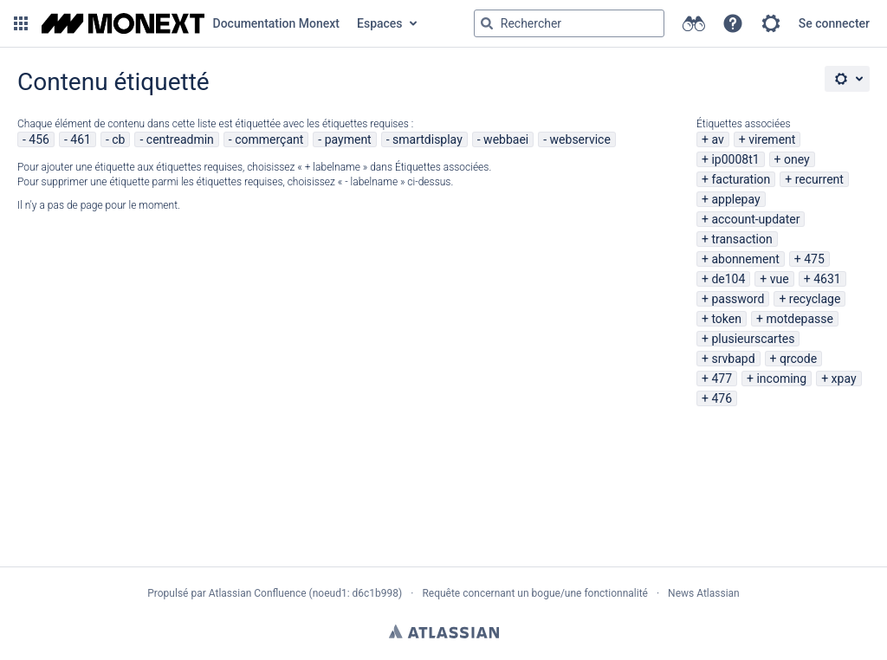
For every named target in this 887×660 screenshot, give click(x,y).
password (737, 299)
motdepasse (799, 319)
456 (39, 139)
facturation (740, 179)
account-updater (755, 219)
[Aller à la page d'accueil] (190, 23)
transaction (741, 239)
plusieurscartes (752, 339)
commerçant (269, 139)
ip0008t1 (735, 159)
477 (721, 378)
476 (721, 398)
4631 (826, 279)
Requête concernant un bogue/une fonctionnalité (535, 593)
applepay (735, 199)
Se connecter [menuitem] (834, 23)
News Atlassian (704, 593)
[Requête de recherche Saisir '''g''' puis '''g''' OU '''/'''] (569, 23)
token (726, 319)
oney (797, 159)
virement (771, 139)
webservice (580, 139)
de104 (728, 279)
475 (814, 259)
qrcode (798, 359)
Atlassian (444, 631)
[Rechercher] (487, 23)
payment (348, 139)
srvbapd (732, 359)
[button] (21, 23)
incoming (781, 378)
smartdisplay (427, 139)
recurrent (819, 179)
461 (80, 139)
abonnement (745, 259)
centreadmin (180, 139)
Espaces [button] (380, 23)
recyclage (815, 299)
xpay (844, 378)
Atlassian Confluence (258, 593)
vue (779, 279)
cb (118, 139)
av (717, 139)
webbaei (505, 139)
